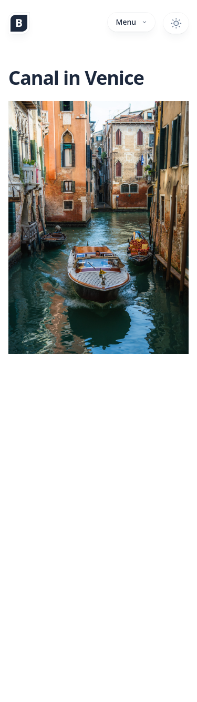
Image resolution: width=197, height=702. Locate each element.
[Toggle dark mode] (176, 23)
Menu (131, 22)
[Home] (19, 23)
